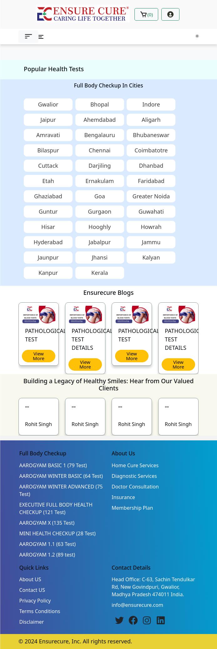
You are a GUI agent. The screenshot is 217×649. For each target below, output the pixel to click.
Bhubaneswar (151, 135)
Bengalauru (99, 135)
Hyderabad (48, 242)
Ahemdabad (99, 119)
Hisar (48, 226)
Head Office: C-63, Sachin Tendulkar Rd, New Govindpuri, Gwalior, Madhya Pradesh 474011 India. (153, 587)
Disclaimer (31, 621)
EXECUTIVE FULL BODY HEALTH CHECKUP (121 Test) (56, 508)
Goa (99, 196)
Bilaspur (48, 150)
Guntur (48, 211)
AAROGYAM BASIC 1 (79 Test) (53, 465)
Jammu (151, 242)
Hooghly (99, 226)
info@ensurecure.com (137, 605)
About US (30, 579)
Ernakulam (99, 181)
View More (38, 355)
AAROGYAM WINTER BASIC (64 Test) (61, 476)
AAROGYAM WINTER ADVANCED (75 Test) (61, 490)
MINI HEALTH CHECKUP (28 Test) (57, 533)
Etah (48, 181)
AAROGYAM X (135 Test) (47, 522)
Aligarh (151, 119)
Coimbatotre (151, 150)
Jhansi (100, 257)
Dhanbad (151, 165)
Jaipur (48, 119)
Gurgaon (99, 211)
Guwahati (151, 211)
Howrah (151, 226)
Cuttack (48, 165)
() (146, 14)
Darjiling (99, 165)
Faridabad (151, 181)
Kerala (99, 272)
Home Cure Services (135, 465)
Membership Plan (132, 507)
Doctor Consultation (135, 486)
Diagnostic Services (134, 476)
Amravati (48, 135)
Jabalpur (99, 242)
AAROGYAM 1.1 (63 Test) (47, 544)
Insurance (123, 497)
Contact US (32, 590)
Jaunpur (48, 257)
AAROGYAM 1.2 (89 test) (47, 554)
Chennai (100, 150)
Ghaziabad (48, 196)
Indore (151, 104)
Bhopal (99, 104)
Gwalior (48, 104)
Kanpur (48, 272)
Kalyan (151, 257)
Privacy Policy (35, 600)
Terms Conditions (39, 611)
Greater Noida (151, 196)
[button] (28, 36)
